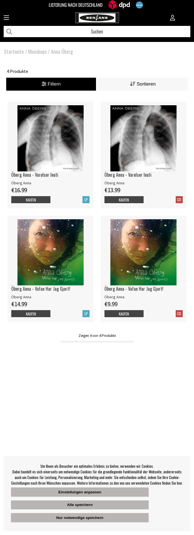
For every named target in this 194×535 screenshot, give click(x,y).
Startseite (14, 51)
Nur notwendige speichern (79, 518)
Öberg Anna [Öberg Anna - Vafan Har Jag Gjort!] (21, 296)
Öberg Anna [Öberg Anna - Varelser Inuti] (21, 182)
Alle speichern (80, 505)
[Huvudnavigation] (6, 18)
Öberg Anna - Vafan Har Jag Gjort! (40, 288)
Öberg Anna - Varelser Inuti (34, 174)
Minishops (37, 51)
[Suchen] (97, 31)
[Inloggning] (172, 18)
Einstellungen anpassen (79, 492)
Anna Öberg (62, 51)
